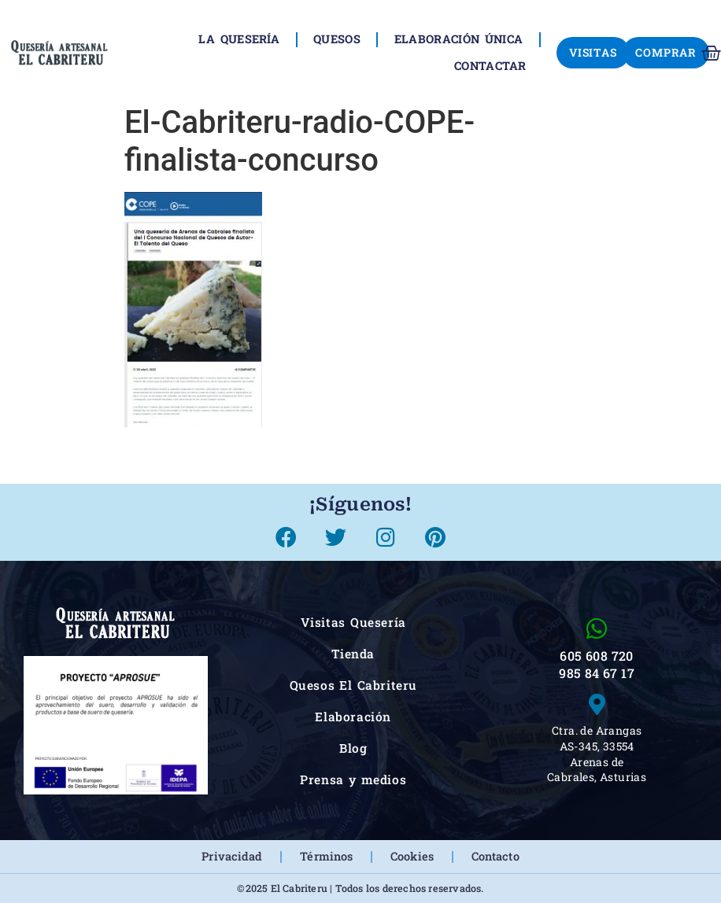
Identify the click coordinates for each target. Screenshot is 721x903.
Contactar (490, 65)
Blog (353, 748)
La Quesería (238, 38)
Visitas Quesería (353, 622)
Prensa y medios (353, 779)
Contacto (495, 856)
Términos (326, 856)
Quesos (336, 38)
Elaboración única (458, 38)
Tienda (353, 654)
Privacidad (232, 856)
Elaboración (353, 716)
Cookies (412, 856)
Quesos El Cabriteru (354, 685)
